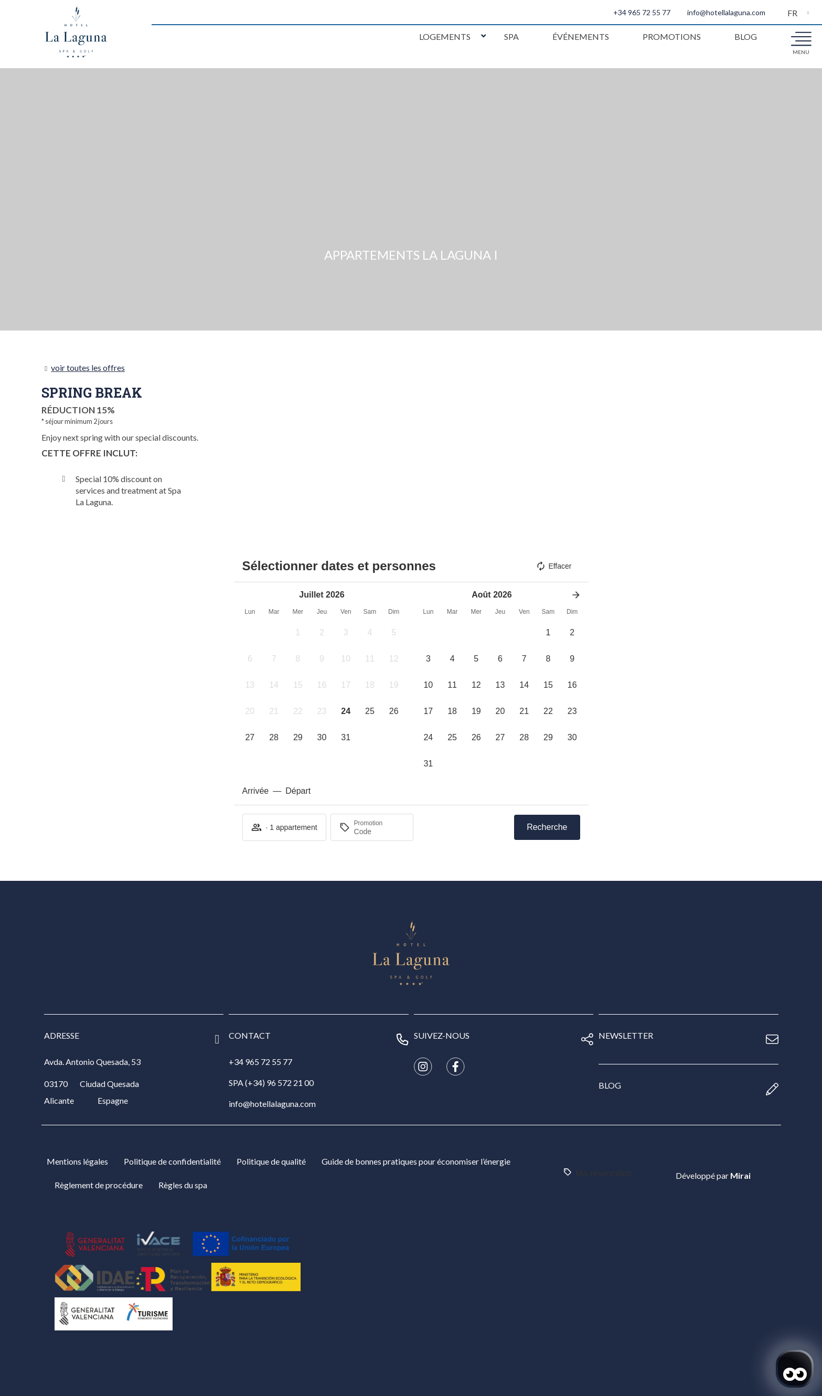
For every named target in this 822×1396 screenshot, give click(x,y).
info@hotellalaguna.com (726, 12)
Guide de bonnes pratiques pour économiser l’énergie (416, 1161)
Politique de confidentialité (172, 1161)
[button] (298, 632)
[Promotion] (379, 831)
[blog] (772, 1089)
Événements (580, 36)
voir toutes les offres (88, 367)
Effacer (553, 566)
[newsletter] (772, 1039)
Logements (445, 36)
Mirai (740, 1175)
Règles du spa (182, 1185)
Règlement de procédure (99, 1185)
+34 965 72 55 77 (641, 12)
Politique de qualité (271, 1161)
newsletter (626, 1035)
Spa (511, 36)
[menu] (801, 38)
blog (610, 1085)
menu (801, 52)
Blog (745, 36)
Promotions (672, 36)
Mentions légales (77, 1161)
